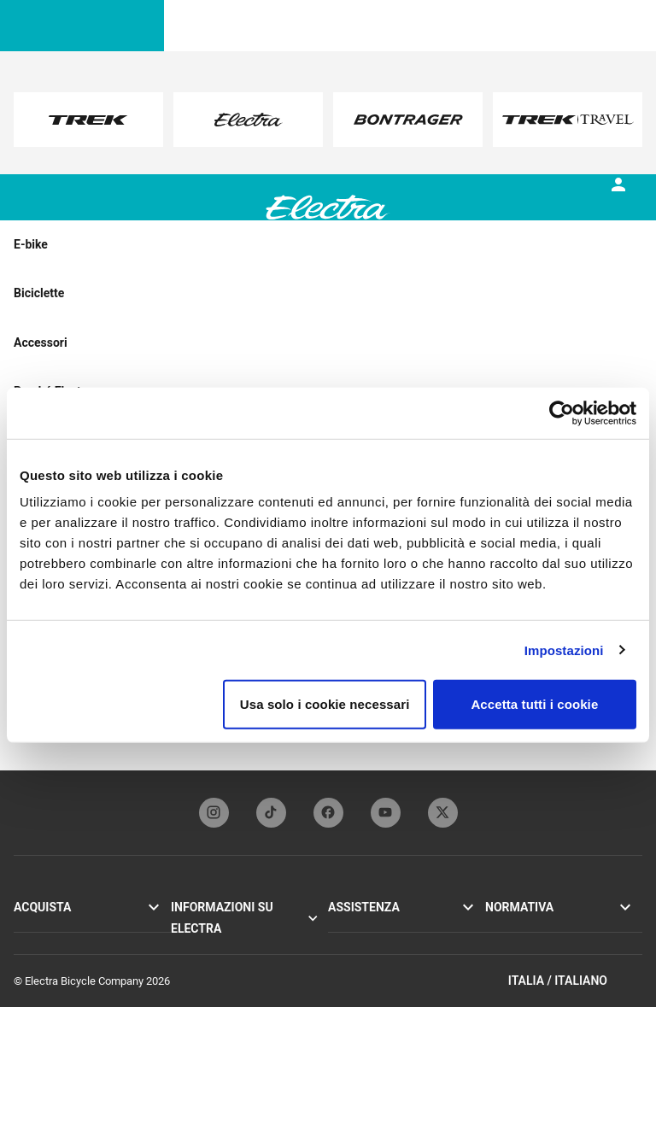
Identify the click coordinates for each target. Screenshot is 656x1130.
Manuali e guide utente (382, 964)
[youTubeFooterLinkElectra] (386, 813)
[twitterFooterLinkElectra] (443, 813)
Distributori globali (372, 1021)
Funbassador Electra (220, 983)
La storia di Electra (215, 927)
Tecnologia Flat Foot (219, 946)
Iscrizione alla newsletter (387, 1002)
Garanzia (349, 927)
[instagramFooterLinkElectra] (214, 813)
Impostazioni (564, 649)
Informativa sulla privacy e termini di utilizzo (548, 936)
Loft (23, 946)
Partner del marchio (218, 964)
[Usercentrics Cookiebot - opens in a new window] (561, 412)
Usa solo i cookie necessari (325, 704)
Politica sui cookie (528, 963)
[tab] (134, 221)
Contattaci (353, 983)
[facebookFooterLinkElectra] (328, 813)
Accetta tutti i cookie (534, 704)
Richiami (505, 981)
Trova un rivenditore (61, 983)
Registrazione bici (370, 946)
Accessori (38, 964)
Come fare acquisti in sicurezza (403, 1039)
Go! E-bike (38, 927)
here (269, 136)
